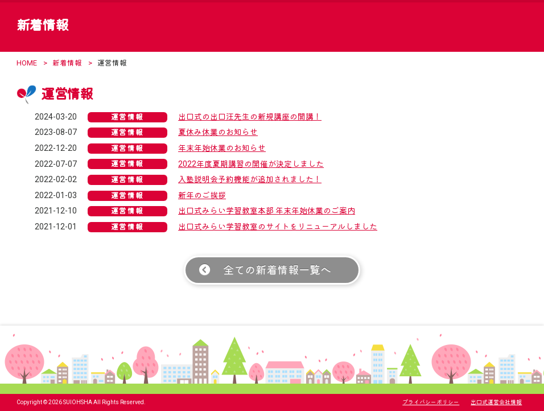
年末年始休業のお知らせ (222, 148)
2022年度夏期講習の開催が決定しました (251, 163)
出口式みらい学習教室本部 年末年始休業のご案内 (266, 210)
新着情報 (67, 63)
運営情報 (127, 117)
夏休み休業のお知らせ (218, 132)
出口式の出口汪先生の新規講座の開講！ (250, 116)
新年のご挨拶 (202, 195)
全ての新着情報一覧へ (277, 270)
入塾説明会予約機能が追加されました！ (250, 179)
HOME (27, 63)
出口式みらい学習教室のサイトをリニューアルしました (277, 226)
